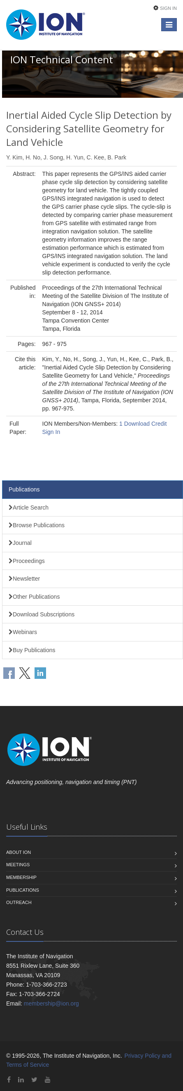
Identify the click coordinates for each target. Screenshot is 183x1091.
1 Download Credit (143, 423)
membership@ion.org (51, 1003)
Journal (20, 543)
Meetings (18, 864)
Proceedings (27, 561)
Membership (21, 877)
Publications (24, 489)
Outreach (19, 902)
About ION (18, 852)
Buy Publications (32, 650)
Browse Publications (37, 525)
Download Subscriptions (41, 614)
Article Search (29, 507)
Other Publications (34, 596)
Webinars (23, 632)
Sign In (168, 8)
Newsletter (24, 578)
